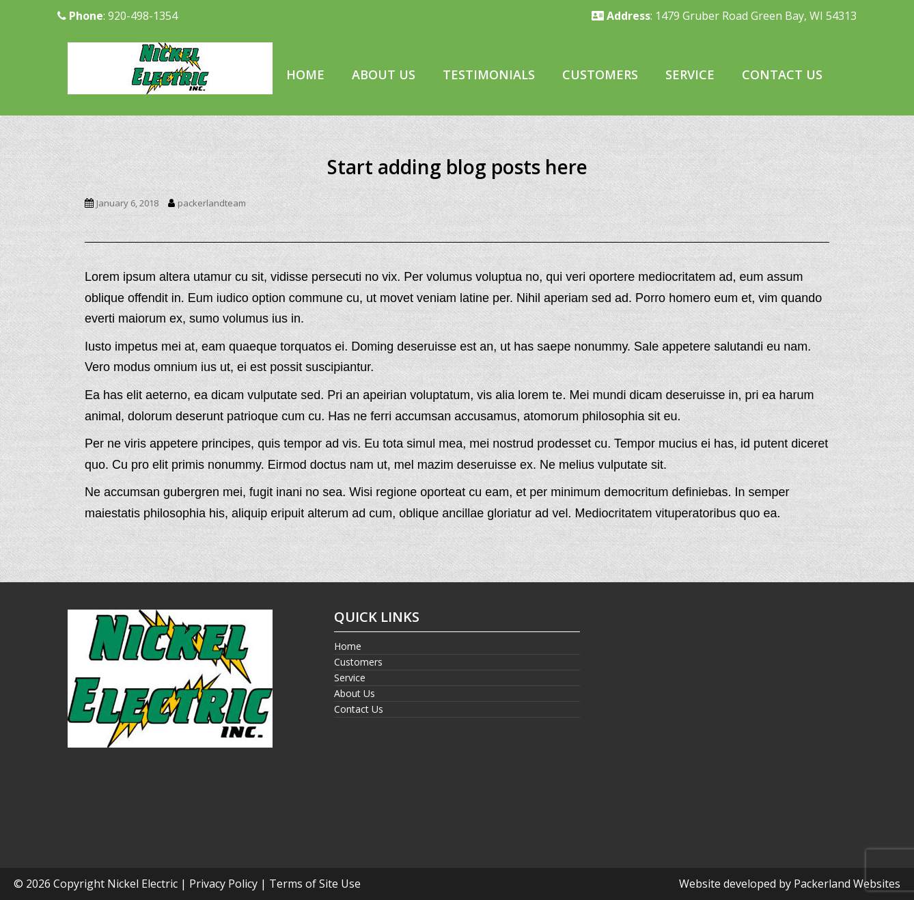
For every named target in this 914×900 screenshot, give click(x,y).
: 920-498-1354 (117, 15)
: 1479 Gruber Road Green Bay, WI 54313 (724, 15)
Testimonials (489, 74)
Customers (600, 74)
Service (690, 74)
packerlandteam (212, 203)
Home (305, 74)
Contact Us (782, 74)
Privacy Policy (223, 883)
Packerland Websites (847, 883)
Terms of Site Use (315, 883)
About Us (383, 74)
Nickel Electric (142, 883)
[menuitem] (305, 75)
